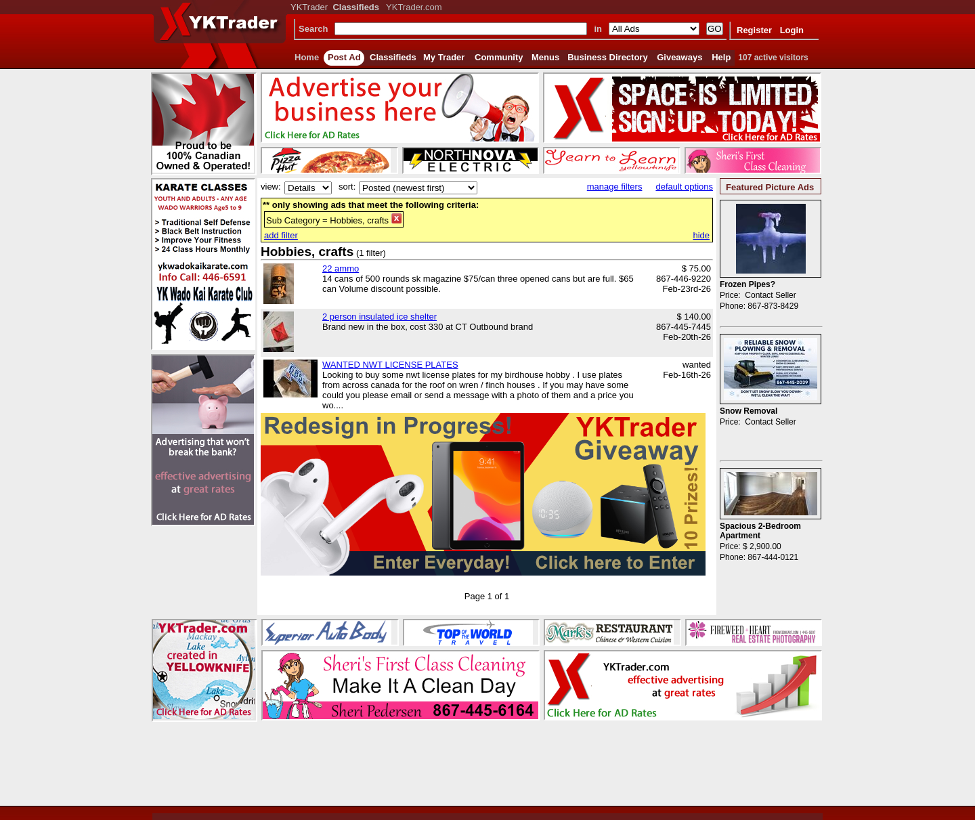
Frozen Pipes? (747, 284)
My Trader (443, 57)
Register (754, 30)
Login (792, 30)
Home (307, 57)
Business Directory (607, 57)
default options (684, 186)
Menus (545, 57)
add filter (281, 235)
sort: (347, 186)
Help (721, 57)
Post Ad (344, 57)
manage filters (615, 186)
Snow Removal (748, 411)
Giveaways (679, 57)
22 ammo (340, 268)
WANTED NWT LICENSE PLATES (390, 365)
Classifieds (393, 57)
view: (271, 186)
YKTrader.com (414, 7)
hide (701, 235)
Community (499, 57)
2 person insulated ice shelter (379, 316)
